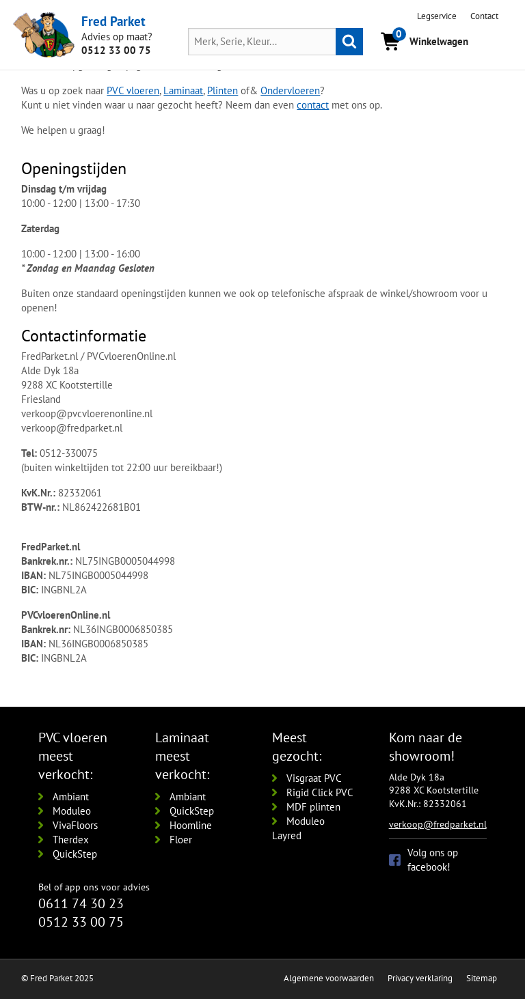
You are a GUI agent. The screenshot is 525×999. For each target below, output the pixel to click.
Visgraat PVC (314, 778)
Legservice (437, 16)
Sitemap (481, 978)
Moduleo (72, 810)
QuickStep (75, 853)
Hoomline (191, 825)
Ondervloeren (290, 90)
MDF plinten (313, 806)
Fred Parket (113, 21)
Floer (181, 839)
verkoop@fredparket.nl (438, 824)
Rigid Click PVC (319, 792)
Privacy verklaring (420, 978)
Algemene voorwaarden (329, 978)
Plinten (222, 90)
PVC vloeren (133, 90)
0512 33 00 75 (116, 50)
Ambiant (71, 796)
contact (313, 104)
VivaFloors (75, 825)
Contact (484, 16)
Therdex (71, 839)
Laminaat (183, 90)
